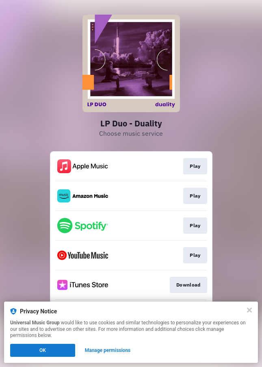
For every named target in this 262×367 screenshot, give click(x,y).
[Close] (249, 310)
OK (42, 350)
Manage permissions (108, 350)
